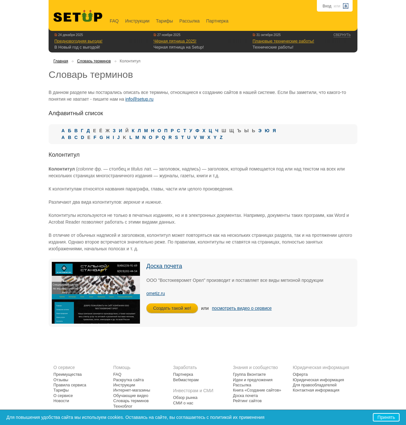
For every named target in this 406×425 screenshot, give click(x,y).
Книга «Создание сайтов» (257, 390)
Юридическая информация (318, 380)
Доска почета (164, 266)
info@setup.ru (139, 99)
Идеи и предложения (252, 380)
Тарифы (164, 20)
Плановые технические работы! (283, 41)
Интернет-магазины (131, 390)
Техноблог (123, 406)
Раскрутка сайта (128, 380)
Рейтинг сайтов (247, 401)
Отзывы (60, 380)
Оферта (300, 374)
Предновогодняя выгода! (78, 41)
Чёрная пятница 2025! (174, 41)
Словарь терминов (94, 61)
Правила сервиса (69, 385)
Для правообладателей (315, 385)
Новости (61, 401)
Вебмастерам (185, 380)
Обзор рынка (185, 397)
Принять (386, 417)
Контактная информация (316, 390)
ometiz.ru (155, 293)
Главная (60, 61)
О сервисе (63, 395)
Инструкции (137, 20)
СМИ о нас (183, 403)
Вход (327, 6)
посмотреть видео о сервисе (242, 308)
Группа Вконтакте (249, 374)
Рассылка (190, 20)
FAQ (114, 20)
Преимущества (67, 374)
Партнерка (217, 20)
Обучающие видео (130, 395)
